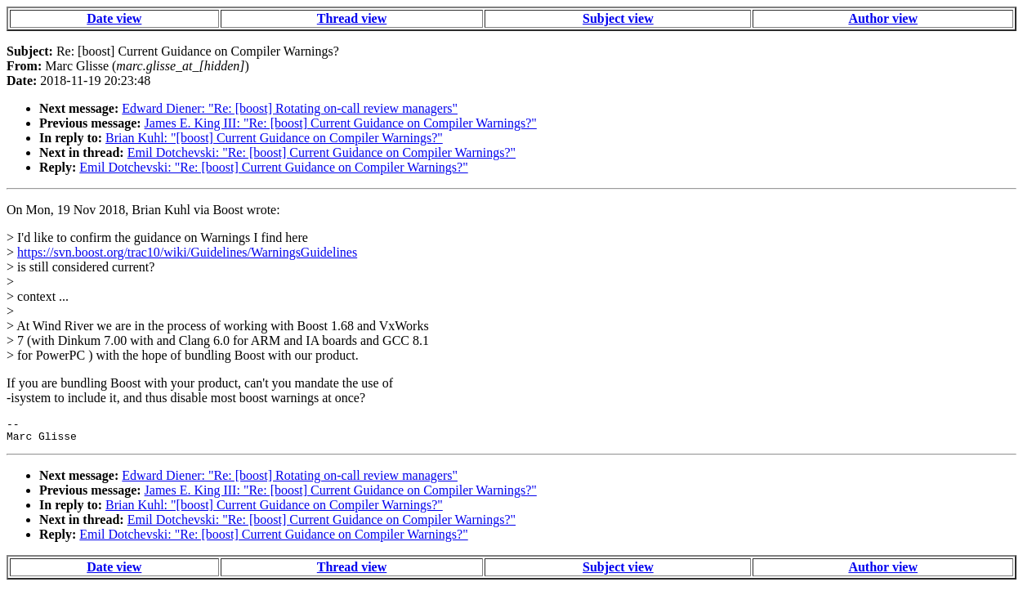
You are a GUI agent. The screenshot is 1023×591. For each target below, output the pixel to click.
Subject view (618, 18)
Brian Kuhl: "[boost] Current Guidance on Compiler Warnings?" (274, 138)
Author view (883, 18)
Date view (114, 18)
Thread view (351, 18)
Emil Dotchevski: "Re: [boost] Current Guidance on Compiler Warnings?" (321, 152)
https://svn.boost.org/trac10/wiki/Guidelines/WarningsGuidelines (187, 252)
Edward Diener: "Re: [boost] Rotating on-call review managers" (290, 108)
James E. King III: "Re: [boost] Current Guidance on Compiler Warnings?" (341, 123)
